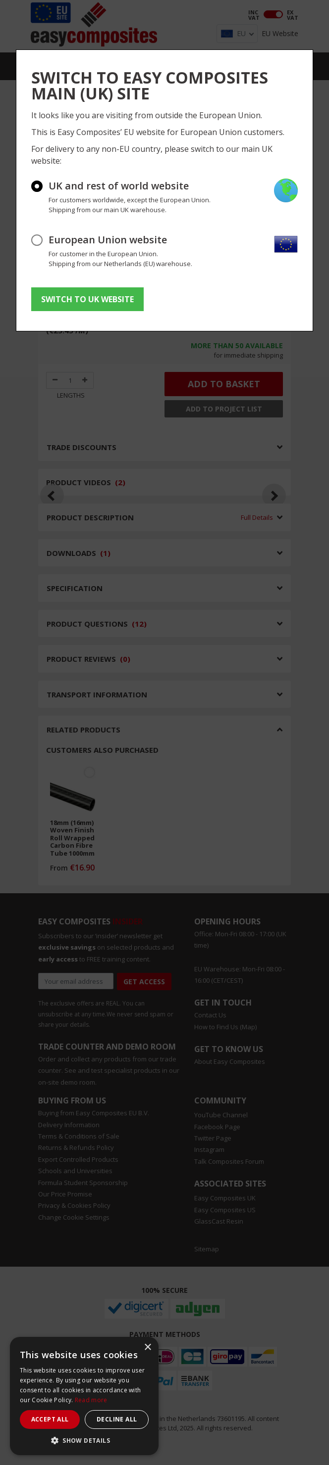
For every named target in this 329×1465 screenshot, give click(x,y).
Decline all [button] (117, 1419)
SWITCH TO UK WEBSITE (87, 299)
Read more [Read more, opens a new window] (91, 1400)
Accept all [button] (50, 1419)
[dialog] (84, 1396)
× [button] (147, 1347)
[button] (84, 1440)
